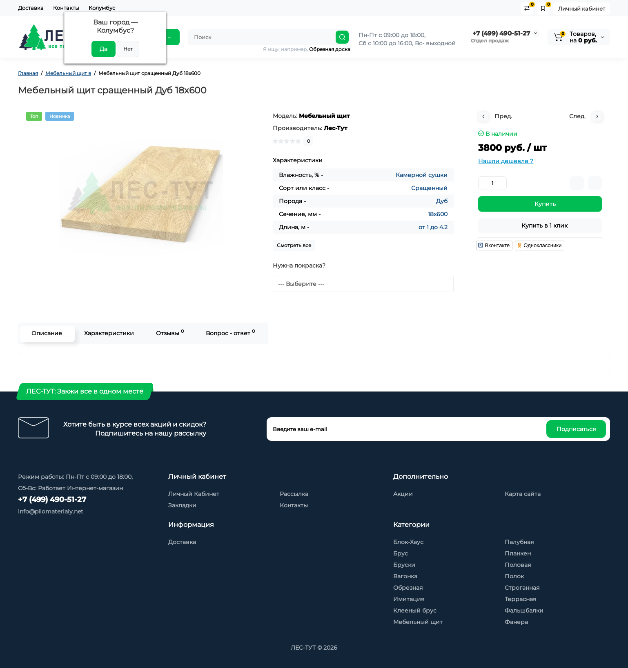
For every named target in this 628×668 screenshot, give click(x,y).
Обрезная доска (329, 49)
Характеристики (107, 333)
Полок (514, 576)
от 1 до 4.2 (433, 227)
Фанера (516, 622)
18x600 (438, 214)
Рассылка (294, 494)
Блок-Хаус (408, 542)
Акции (403, 494)
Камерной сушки (422, 175)
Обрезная (408, 587)
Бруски (404, 564)
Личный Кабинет (193, 494)
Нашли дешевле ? (505, 161)
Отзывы (168, 332)
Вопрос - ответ (228, 332)
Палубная (519, 542)
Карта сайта (523, 494)
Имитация (408, 599)
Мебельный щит (418, 622)
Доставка (31, 7)
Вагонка (405, 576)
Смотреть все (294, 245)
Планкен (518, 553)
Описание (45, 333)
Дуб (442, 201)
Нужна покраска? (299, 265)
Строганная (522, 587)
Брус (400, 553)
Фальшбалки (524, 610)
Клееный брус (414, 610)
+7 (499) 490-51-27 (500, 33)
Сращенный (429, 188)
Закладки (182, 505)
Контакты (66, 7)
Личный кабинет (581, 8)
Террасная (520, 599)
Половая (518, 564)
